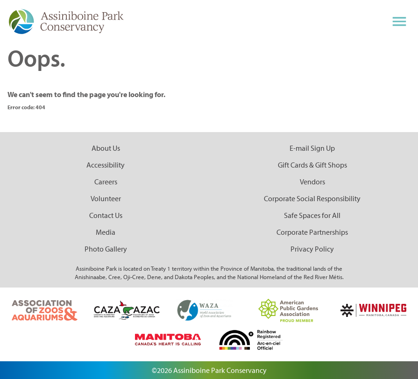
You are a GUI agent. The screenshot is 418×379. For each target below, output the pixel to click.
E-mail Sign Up (312, 148)
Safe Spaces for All (312, 215)
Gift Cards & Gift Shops (312, 164)
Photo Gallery (106, 248)
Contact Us (105, 215)
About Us (106, 148)
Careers (105, 181)
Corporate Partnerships (312, 232)
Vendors (312, 181)
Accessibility (105, 164)
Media (105, 232)
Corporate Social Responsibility (312, 198)
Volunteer (106, 198)
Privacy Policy (312, 248)
